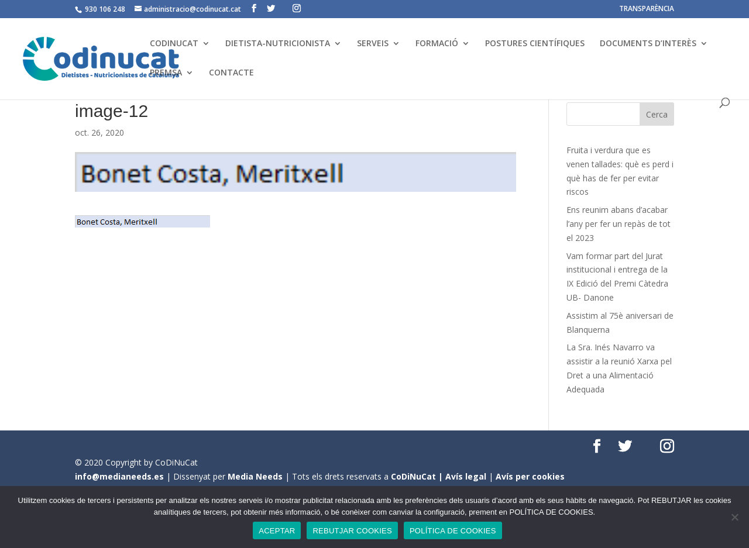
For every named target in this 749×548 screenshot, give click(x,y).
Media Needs (255, 476)
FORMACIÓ (436, 44)
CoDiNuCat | (418, 476)
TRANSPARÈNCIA (646, 9)
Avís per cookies (530, 476)
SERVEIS (373, 44)
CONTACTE (231, 73)
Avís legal (465, 476)
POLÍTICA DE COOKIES (453, 530)
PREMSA (166, 73)
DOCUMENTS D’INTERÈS (648, 44)
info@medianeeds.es (119, 476)
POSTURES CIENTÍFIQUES (535, 44)
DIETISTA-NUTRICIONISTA (277, 44)
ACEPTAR (277, 530)
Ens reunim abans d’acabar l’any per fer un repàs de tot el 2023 (618, 223)
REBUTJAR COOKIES (351, 530)
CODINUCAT (174, 44)
